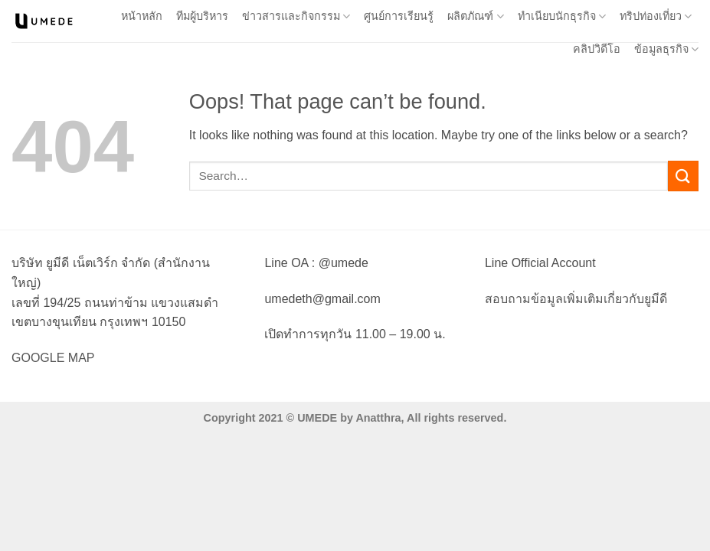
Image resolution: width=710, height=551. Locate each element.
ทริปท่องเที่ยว (656, 16)
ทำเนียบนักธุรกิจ (562, 16)
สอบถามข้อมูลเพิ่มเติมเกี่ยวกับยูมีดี (576, 298)
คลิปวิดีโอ (596, 49)
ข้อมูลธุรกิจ (666, 49)
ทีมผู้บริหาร (202, 16)
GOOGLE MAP (52, 357)
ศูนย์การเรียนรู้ (399, 16)
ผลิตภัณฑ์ (475, 16)
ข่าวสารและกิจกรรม (296, 16)
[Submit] (683, 176)
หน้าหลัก (141, 16)
